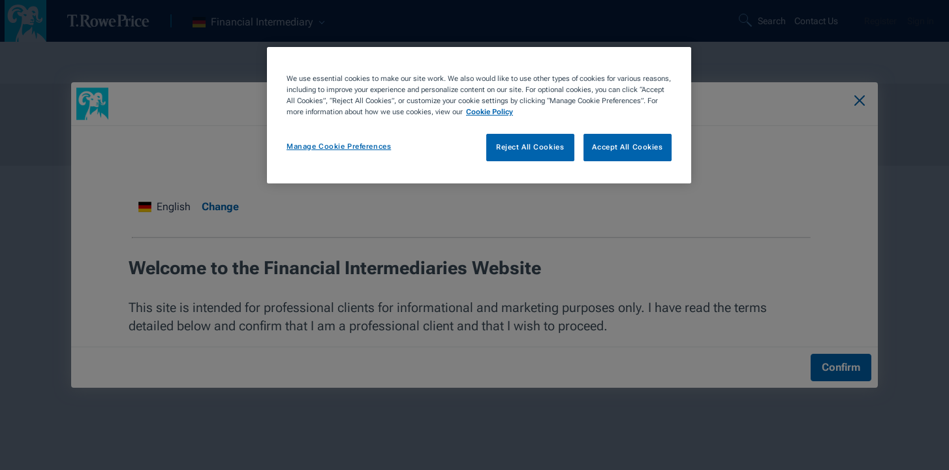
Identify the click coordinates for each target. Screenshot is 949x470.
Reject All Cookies (530, 146)
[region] (479, 115)
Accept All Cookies (627, 146)
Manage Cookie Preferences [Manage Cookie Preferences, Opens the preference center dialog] (339, 146)
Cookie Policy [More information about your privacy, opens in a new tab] (489, 111)
